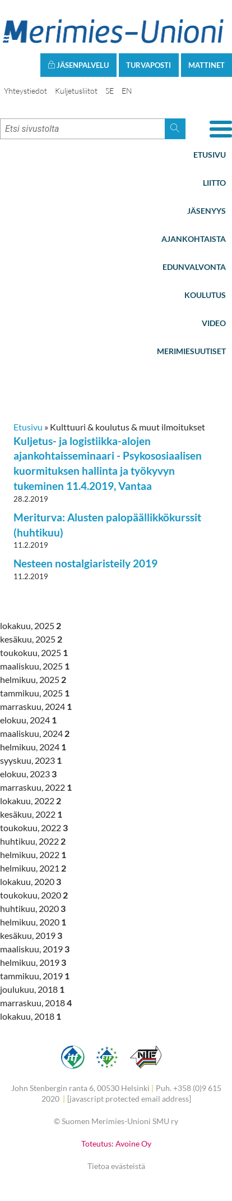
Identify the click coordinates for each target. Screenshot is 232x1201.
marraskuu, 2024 (36, 706)
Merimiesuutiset (191, 351)
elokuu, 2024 (28, 719)
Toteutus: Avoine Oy (116, 1143)
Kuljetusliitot (76, 90)
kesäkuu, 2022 (31, 814)
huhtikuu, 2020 (33, 908)
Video (214, 323)
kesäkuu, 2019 (31, 935)
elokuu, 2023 (28, 773)
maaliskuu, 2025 (34, 666)
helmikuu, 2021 (33, 868)
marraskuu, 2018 (36, 1002)
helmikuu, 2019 (33, 962)
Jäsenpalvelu (78, 65)
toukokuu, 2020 (34, 895)
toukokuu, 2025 (34, 652)
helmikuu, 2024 (33, 746)
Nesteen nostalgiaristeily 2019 (85, 563)
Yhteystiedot (25, 90)
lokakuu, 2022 (30, 800)
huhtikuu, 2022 (33, 841)
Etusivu (209, 154)
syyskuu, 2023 (31, 760)
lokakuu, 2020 (30, 881)
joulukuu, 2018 (32, 989)
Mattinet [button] (206, 65)
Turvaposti (148, 65)
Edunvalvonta (194, 267)
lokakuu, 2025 (30, 625)
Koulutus (205, 295)
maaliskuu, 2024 (34, 733)
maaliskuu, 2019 (34, 948)
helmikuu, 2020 (33, 921)
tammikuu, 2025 (34, 692)
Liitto (214, 182)
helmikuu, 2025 (33, 679)
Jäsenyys (206, 211)
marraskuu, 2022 (36, 787)
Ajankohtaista (193, 239)
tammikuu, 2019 (34, 975)
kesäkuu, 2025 (31, 639)
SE (109, 90)
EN (127, 90)
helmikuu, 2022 (33, 854)
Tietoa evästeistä (116, 1166)
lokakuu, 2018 (30, 1016)
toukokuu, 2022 (34, 827)
